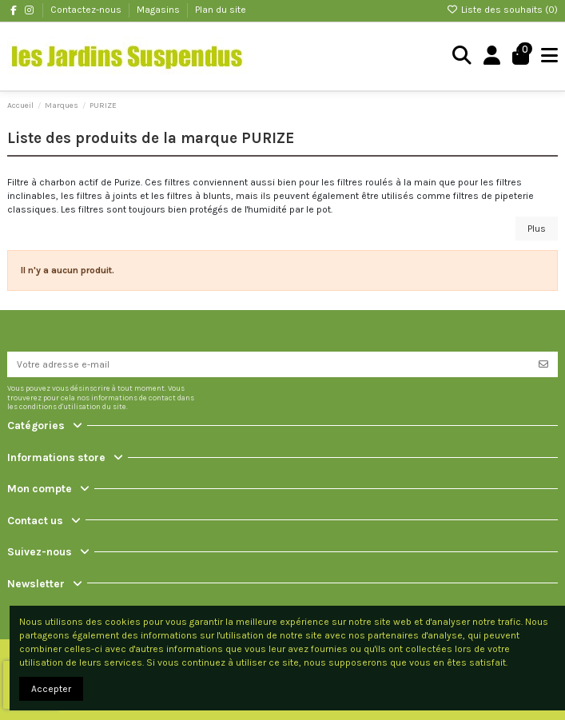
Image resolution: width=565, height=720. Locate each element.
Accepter (51, 688)
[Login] (492, 56)
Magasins (159, 9)
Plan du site (220, 9)
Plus (536, 228)
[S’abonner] (543, 364)
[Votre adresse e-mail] (268, 364)
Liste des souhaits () (502, 9)
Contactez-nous (87, 9)
